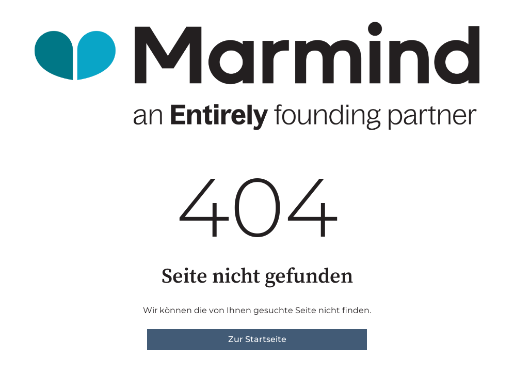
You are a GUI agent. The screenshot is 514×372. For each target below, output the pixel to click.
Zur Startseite (257, 339)
